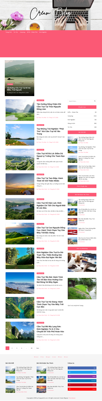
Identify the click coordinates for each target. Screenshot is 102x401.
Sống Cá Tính (12, 93)
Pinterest (65, 357)
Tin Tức (16, 32)
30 (31, 348)
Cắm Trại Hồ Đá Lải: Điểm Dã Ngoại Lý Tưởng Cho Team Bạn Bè (51, 156)
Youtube (75, 357)
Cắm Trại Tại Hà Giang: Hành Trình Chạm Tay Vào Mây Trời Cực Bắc (50, 304)
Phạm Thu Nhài (42, 117)
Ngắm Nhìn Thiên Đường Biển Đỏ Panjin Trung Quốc (87, 229)
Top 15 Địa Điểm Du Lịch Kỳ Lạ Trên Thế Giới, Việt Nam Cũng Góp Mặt (87, 211)
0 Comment (81, 205)
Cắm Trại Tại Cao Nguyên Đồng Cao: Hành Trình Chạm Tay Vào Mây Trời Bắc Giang (50, 230)
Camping (22, 32)
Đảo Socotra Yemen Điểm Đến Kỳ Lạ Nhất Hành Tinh (87, 239)
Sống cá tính (40, 100)
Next (37, 348)
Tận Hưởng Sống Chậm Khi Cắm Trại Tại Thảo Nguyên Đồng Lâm (49, 107)
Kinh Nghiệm (43, 32)
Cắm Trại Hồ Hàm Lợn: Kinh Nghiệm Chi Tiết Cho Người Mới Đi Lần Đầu (49, 205)
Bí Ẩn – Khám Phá (32, 32)
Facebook (27, 357)
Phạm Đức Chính (42, 167)
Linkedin (56, 357)
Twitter (37, 357)
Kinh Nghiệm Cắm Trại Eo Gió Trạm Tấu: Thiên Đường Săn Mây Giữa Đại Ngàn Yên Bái (50, 255)
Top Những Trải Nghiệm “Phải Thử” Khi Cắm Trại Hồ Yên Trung (50, 131)
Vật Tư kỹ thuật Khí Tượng (75, 306)
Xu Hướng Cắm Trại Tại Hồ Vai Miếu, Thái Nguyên (19, 89)
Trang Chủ (9, 32)
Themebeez (72, 398)
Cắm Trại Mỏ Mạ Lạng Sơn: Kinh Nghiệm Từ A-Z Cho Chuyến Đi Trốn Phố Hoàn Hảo (51, 329)
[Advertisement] (51, 46)
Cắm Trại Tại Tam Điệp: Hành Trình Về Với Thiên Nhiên (86, 167)
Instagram (46, 357)
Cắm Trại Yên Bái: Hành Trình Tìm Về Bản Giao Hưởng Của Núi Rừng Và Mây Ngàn (50, 280)
